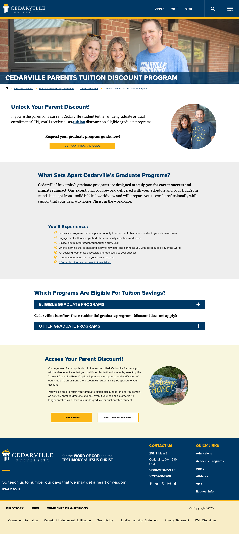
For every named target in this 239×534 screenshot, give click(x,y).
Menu (230, 9)
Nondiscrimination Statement (139, 520)
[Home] (6, 88)
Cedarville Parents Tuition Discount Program (126, 88)
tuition (79, 122)
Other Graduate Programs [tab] (69, 326)
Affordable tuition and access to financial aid (85, 262)
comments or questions (67, 508)
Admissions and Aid (23, 88)
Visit (174, 8)
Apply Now (72, 417)
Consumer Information (23, 520)
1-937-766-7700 (160, 476)
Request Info (205, 491)
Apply (159, 8)
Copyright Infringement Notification (67, 520)
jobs (35, 508)
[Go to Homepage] (24, 12)
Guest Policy (105, 520)
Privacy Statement (177, 520)
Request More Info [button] (118, 417)
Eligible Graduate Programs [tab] (71, 304)
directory (15, 508)
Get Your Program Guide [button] (82, 146)
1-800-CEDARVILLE (162, 470)
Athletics (202, 476)
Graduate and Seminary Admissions (56, 88)
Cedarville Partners (89, 88)
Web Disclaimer (205, 520)
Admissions (204, 453)
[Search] (213, 8)
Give (188, 8)
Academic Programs (210, 461)
